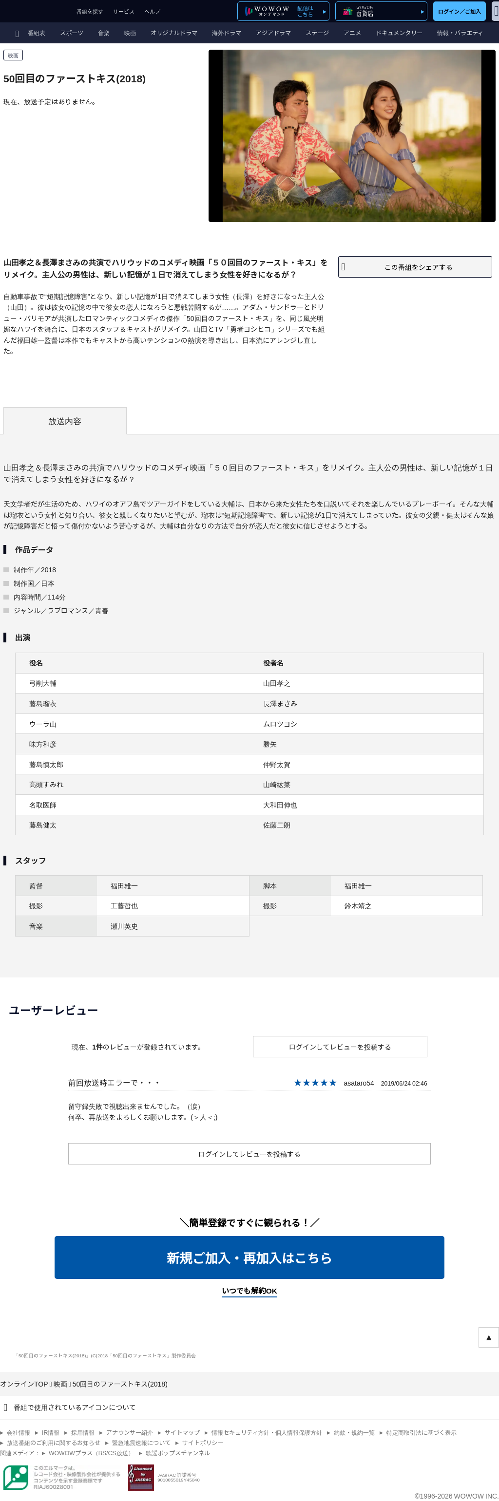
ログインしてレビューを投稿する (340, 1046)
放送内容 (64, 421)
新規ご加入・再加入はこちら (249, 1257)
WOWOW (35, 11)
